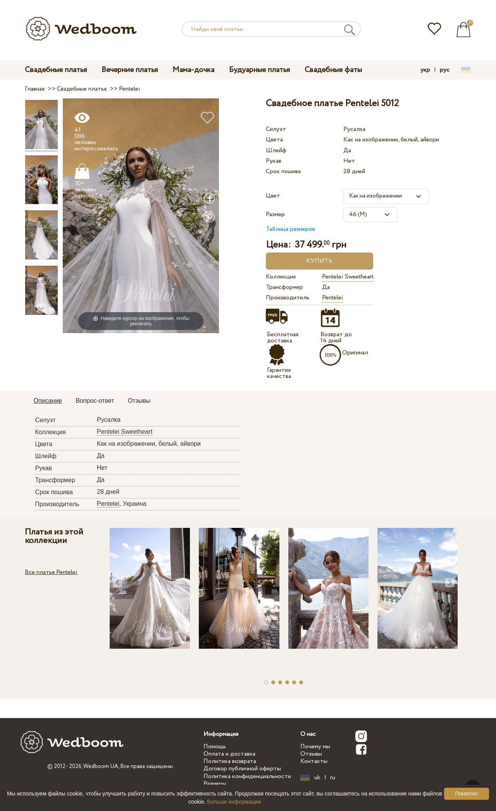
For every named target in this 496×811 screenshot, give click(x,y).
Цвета (274, 139)
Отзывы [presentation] (139, 400)
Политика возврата (229, 761)
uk (317, 778)
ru (332, 778)
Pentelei (332, 297)
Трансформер (284, 287)
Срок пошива (283, 171)
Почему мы (315, 746)
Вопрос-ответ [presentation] (95, 400)
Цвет (273, 195)
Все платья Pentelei (51, 572)
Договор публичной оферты (242, 768)
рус (445, 70)
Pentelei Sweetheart (348, 276)
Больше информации (234, 802)
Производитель (287, 297)
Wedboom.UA (100, 766)
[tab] (47, 401)
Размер (275, 214)
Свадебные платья (56, 70)
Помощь (214, 746)
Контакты (313, 761)
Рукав (273, 161)
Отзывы (311, 753)
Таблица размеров (290, 229)
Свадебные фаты (333, 70)
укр (425, 70)
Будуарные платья (259, 70)
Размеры (214, 783)
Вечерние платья (130, 70)
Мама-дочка (193, 70)
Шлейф (276, 150)
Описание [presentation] (47, 400)
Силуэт (276, 129)
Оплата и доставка (229, 753)
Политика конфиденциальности (247, 776)
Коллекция (281, 276)
